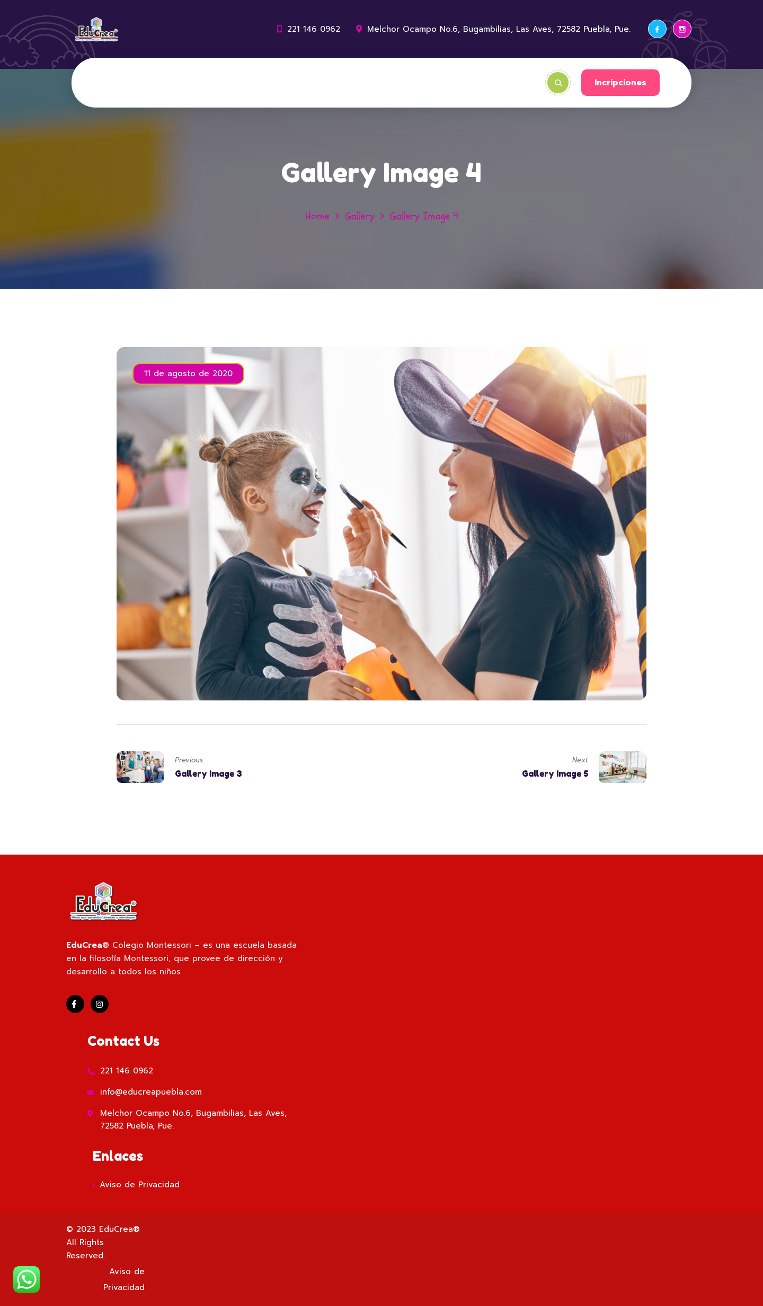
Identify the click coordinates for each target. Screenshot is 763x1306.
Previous (189, 760)
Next (580, 760)
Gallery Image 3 (208, 773)
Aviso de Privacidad (140, 1184)
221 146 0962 (313, 29)
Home (317, 216)
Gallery (360, 216)
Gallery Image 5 (555, 773)
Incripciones (620, 82)
